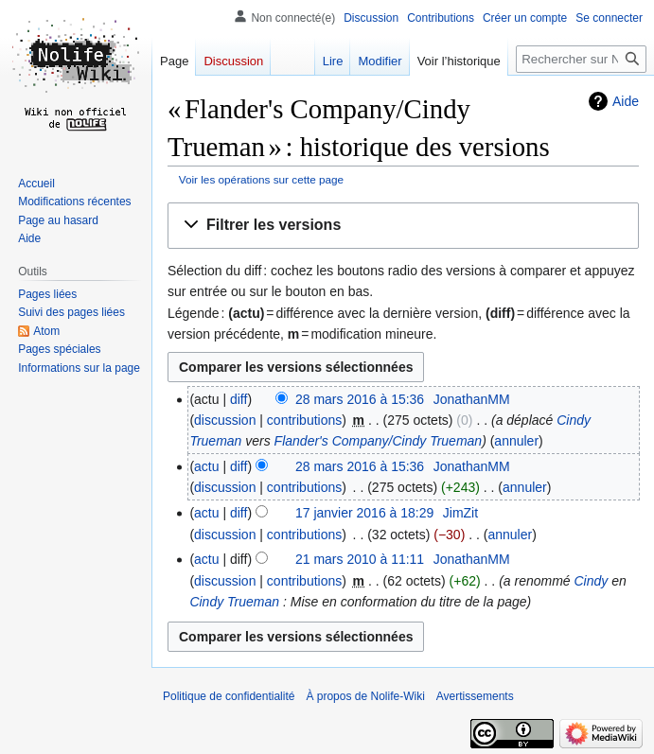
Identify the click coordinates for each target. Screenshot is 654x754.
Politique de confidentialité (228, 696)
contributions (304, 420)
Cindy (591, 580)
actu (206, 466)
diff (238, 399)
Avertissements (475, 696)
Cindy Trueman (234, 601)
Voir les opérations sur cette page (261, 179)
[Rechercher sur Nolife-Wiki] (581, 59)
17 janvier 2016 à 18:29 (364, 512)
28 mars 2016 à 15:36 (359, 399)
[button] (403, 225)
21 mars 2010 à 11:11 (359, 559)
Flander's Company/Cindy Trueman (378, 440)
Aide (625, 101)
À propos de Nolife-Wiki (365, 696)
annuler (516, 440)
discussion (225, 420)
